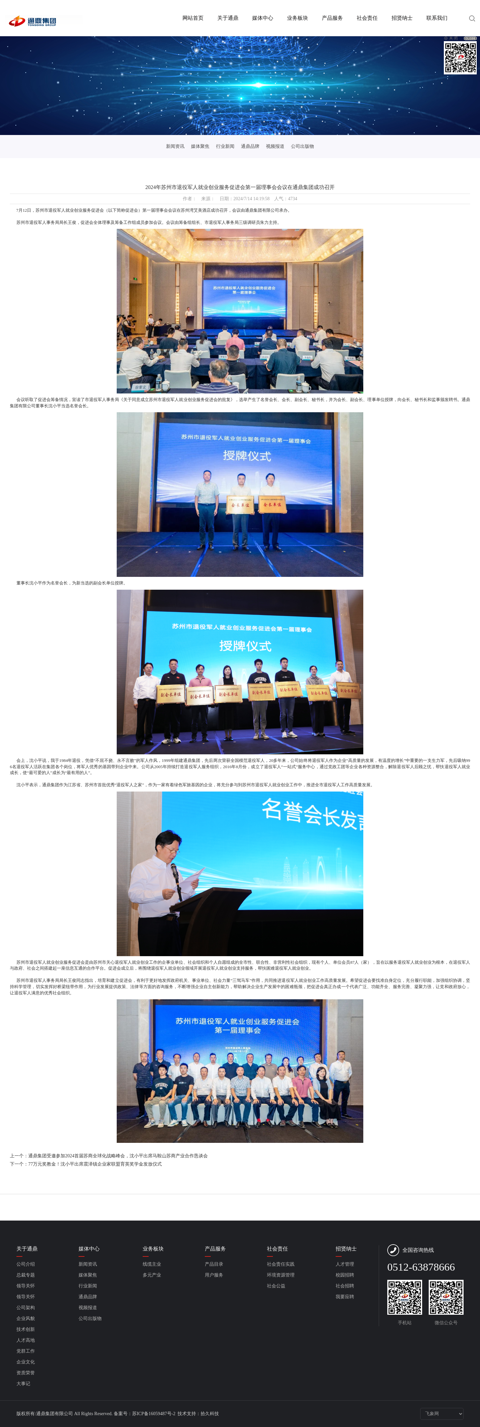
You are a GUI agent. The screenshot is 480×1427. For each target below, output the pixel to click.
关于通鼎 (227, 18)
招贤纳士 (402, 18)
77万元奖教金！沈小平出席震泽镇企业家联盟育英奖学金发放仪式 (95, 1164)
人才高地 (25, 1340)
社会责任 (367, 18)
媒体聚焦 (200, 146)
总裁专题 (25, 1275)
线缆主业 (152, 1264)
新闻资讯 (175, 146)
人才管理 (345, 1264)
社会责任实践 (281, 1264)
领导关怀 (25, 1285)
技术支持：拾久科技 (198, 1413)
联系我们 (436, 18)
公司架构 (25, 1307)
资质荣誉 (25, 1372)
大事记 (23, 1383)
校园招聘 (345, 1275)
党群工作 (25, 1351)
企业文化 (25, 1362)
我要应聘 (345, 1296)
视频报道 (275, 146)
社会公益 (276, 1285)
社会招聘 (345, 1285)
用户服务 (214, 1275)
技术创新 (25, 1329)
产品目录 (214, 1264)
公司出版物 (302, 146)
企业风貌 (25, 1318)
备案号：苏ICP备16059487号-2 (145, 1413)
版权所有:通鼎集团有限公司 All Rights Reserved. (64, 1413)
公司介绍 (25, 1264)
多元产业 (152, 1275)
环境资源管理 (281, 1275)
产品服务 (332, 18)
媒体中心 (262, 18)
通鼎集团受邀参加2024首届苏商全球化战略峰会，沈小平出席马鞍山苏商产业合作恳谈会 (118, 1155)
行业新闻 (225, 146)
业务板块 (297, 18)
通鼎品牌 (250, 146)
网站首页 (193, 18)
